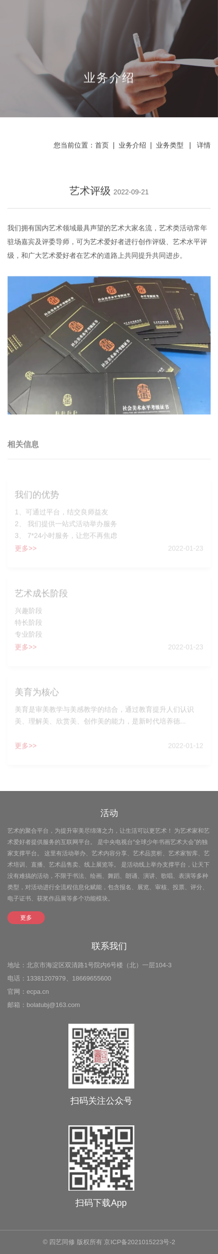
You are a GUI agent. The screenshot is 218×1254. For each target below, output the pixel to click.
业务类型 (170, 146)
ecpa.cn (38, 991)
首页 (102, 146)
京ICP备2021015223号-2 (139, 1242)
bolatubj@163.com (53, 1005)
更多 (26, 917)
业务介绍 (132, 146)
